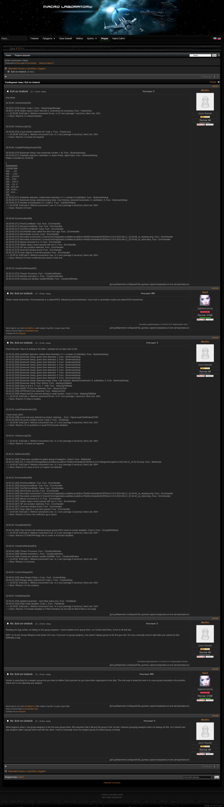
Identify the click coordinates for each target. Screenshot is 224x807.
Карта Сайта (119, 38)
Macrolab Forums (16, 68)
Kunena (117, 783)
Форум (104, 38)
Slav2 (205, 292)
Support (42, 68)
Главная (34, 38)
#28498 (215, 716)
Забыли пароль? (46, 63)
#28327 (215, 86)
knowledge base (31, 331)
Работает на (109, 783)
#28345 (215, 618)
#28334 (215, 288)
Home (12, 48)
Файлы (79, 38)
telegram (22, 333)
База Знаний (65, 38)
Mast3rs (205, 90)
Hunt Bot (31, 68)
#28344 (215, 338)
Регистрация (30, 63)
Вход (18, 63)
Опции (213, 82)
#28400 (215, 669)
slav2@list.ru (29, 328)
